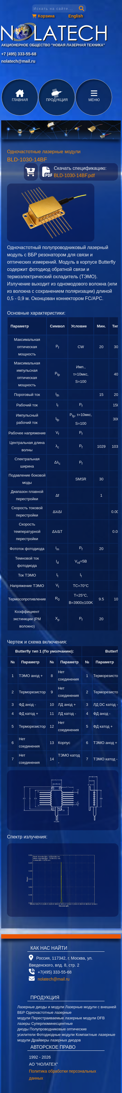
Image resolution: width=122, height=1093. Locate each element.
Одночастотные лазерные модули (43, 151)
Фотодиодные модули (56, 1034)
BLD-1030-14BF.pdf (74, 175)
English (75, 16)
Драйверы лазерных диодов (56, 1040)
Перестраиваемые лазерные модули (63, 1018)
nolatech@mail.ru (18, 61)
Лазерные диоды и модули (40, 1007)
